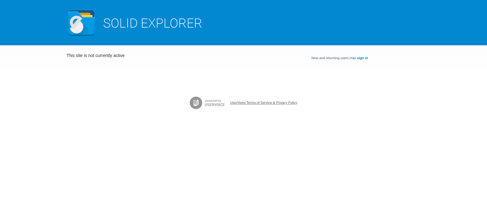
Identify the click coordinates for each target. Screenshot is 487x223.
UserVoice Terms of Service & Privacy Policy (264, 102)
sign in (362, 58)
